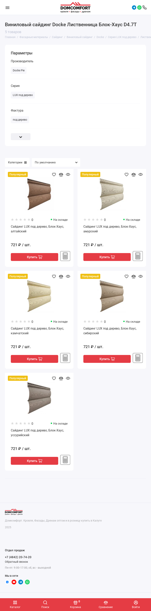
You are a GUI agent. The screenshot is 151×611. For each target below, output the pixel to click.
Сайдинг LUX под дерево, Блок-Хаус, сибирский (109, 331)
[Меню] (7, 7)
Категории (17, 162)
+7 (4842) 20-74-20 (18, 557)
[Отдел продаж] (144, 7)
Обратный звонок (16, 561)
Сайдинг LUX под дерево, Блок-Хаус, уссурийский (37, 432)
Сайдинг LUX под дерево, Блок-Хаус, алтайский (37, 229)
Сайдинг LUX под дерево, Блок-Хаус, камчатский (37, 331)
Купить (34, 257)
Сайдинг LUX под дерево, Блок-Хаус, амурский (109, 229)
